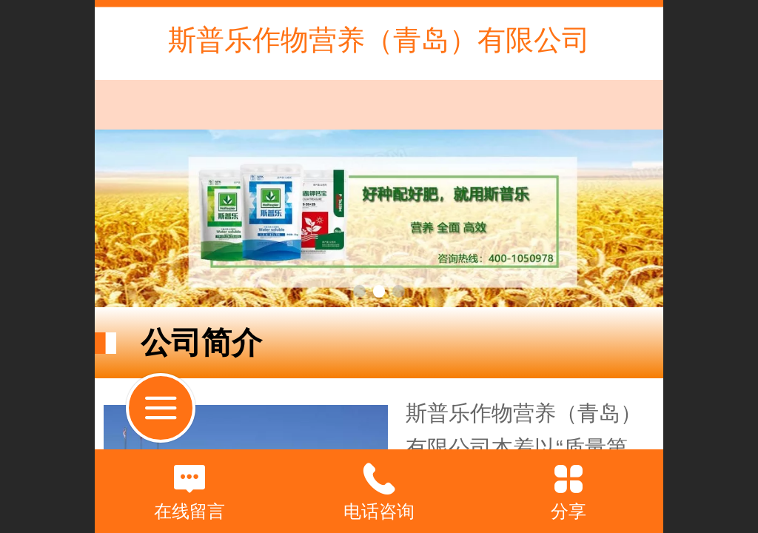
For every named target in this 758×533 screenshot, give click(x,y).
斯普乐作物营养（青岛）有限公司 (379, 40)
